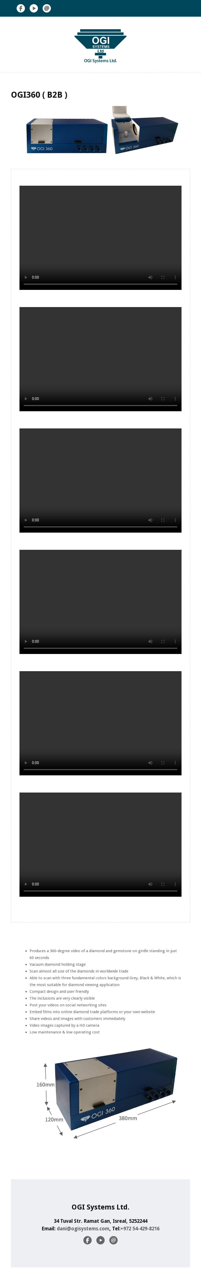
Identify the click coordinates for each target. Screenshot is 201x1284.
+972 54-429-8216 (139, 1229)
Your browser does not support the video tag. (100, 238)
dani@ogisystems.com (82, 1229)
